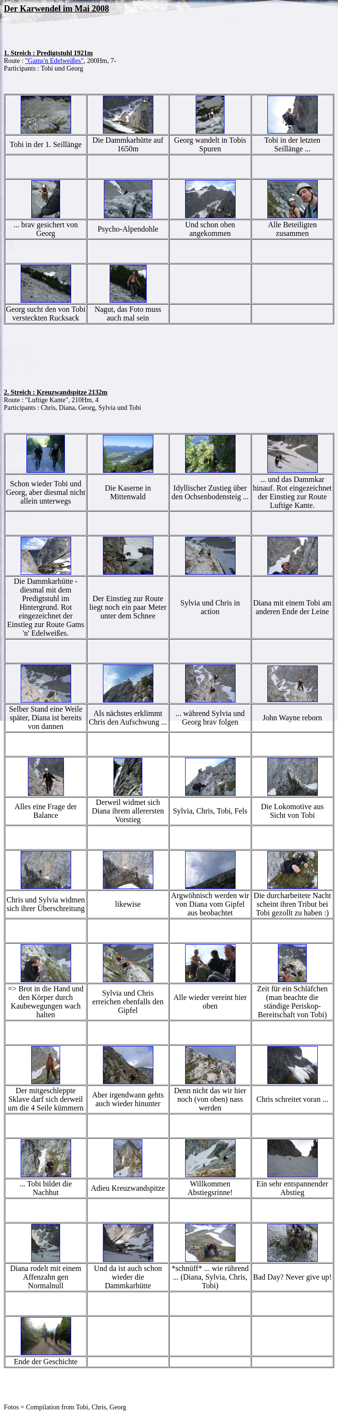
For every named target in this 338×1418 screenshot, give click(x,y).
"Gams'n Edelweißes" (54, 60)
